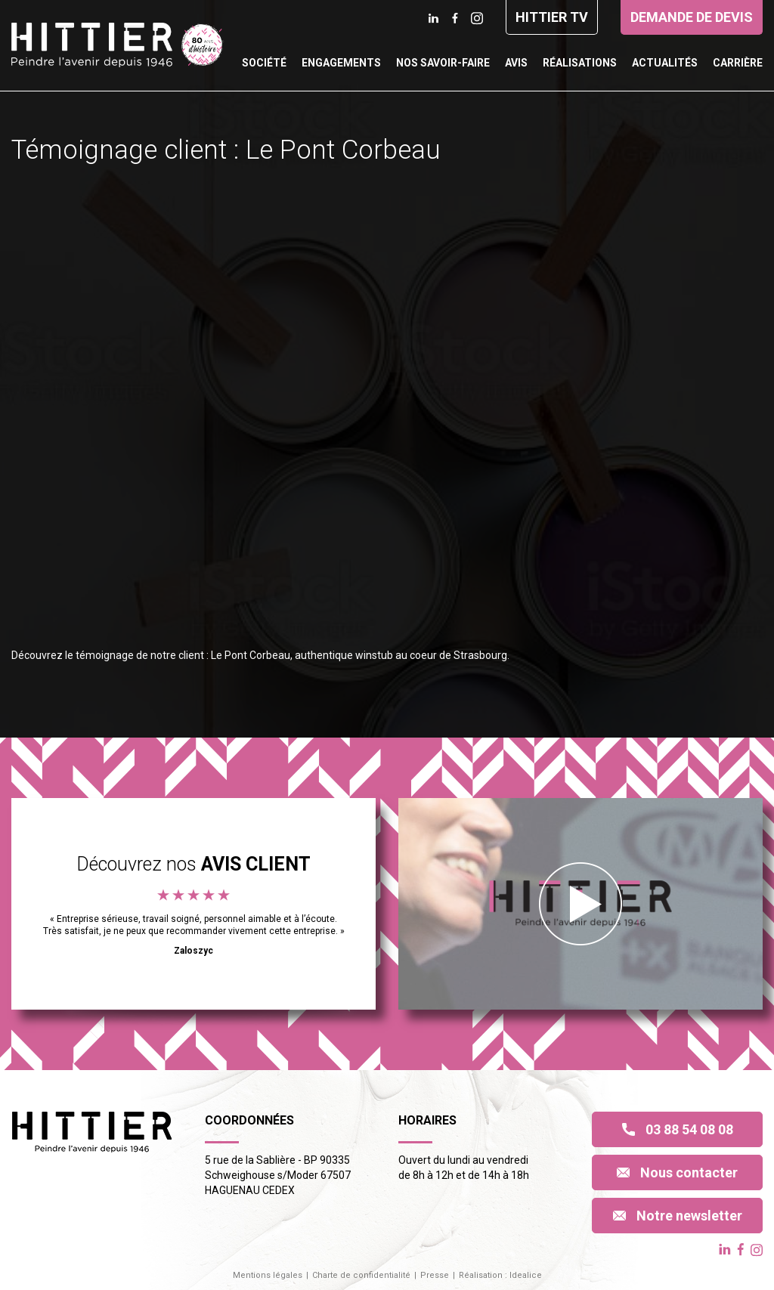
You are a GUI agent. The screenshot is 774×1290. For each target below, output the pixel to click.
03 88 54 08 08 (677, 1129)
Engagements (341, 63)
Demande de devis (691, 17)
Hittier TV (551, 17)
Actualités (665, 63)
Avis (516, 63)
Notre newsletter (677, 1215)
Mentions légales (267, 1275)
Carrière (738, 63)
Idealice (525, 1275)
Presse (434, 1275)
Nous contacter (677, 1172)
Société (264, 63)
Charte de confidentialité (361, 1275)
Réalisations (580, 63)
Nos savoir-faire (443, 63)
